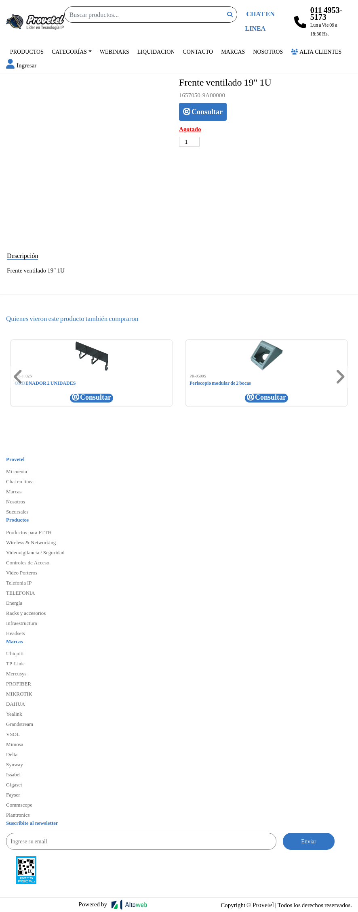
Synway (14, 764)
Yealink (14, 714)
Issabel (13, 774)
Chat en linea (20, 481)
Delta (11, 754)
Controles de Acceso (27, 562)
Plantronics (18, 814)
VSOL (13, 734)
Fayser (13, 794)
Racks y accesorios (26, 613)
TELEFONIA (20, 592)
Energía (14, 603)
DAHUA (15, 703)
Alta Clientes (316, 51)
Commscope (19, 804)
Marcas (233, 51)
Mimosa (14, 744)
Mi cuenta (16, 471)
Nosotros (268, 51)
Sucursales (17, 511)
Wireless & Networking (31, 542)
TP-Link (15, 663)
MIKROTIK (19, 693)
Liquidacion (156, 51)
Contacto (198, 51)
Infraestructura (21, 623)
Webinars (114, 51)
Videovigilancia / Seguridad (35, 552)
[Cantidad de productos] (189, 142)
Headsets (15, 633)
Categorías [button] (69, 51)
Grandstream (19, 724)
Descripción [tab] (22, 255)
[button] (21, 65)
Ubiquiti (14, 653)
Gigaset (14, 784)
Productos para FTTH (29, 532)
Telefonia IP (19, 582)
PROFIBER (18, 683)
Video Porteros (21, 572)
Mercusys (16, 673)
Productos (27, 51)
